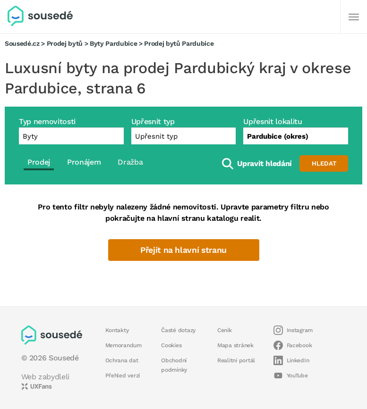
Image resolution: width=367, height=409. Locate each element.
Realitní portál (236, 360)
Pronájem (84, 162)
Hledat (324, 163)
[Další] (353, 17)
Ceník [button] (224, 330)
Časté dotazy (178, 330)
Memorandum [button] (123, 345)
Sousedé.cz (22, 43)
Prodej (38, 162)
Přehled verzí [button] (122, 375)
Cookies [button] (171, 345)
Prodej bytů (65, 43)
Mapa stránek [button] (235, 345)
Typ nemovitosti (47, 121)
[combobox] (295, 135)
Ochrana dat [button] (121, 360)
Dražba (130, 162)
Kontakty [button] (117, 330)
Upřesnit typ (153, 121)
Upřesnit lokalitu (272, 121)
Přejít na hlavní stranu (183, 250)
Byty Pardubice (113, 43)
